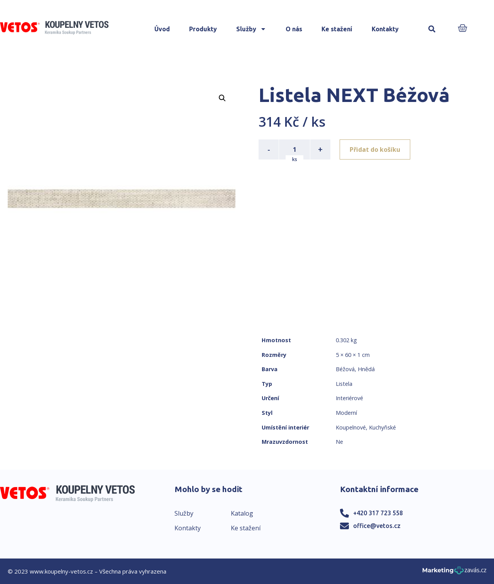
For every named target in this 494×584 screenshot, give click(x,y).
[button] (432, 29)
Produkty (203, 28)
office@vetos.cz (377, 525)
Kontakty (385, 28)
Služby (251, 29)
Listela (344, 383)
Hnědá (366, 369)
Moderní (346, 412)
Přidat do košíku (375, 149)
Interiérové (349, 398)
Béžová (345, 369)
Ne (339, 441)
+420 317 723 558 (378, 512)
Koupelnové (351, 427)
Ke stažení (336, 28)
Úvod (162, 28)
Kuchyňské (382, 427)
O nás (294, 28)
